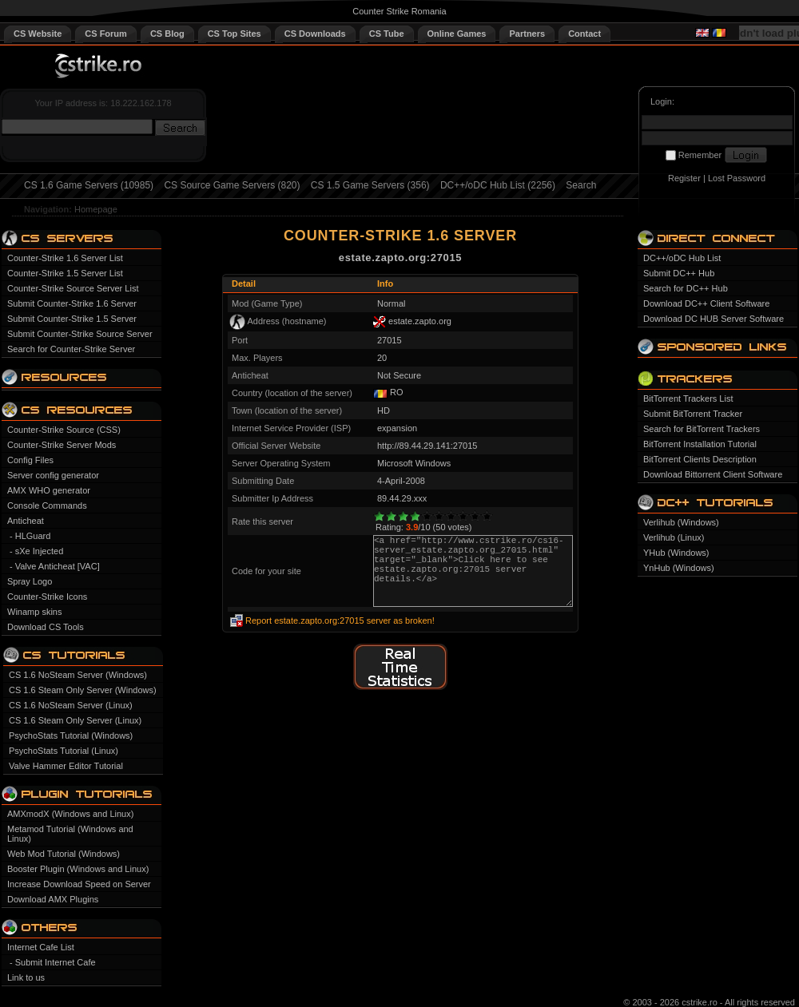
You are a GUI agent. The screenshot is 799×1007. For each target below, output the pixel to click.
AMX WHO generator (48, 490)
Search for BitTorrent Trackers (701, 429)
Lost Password (736, 178)
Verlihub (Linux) (673, 537)
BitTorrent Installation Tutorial (700, 444)
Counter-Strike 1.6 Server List (65, 258)
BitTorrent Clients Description (700, 459)
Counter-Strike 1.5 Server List (65, 273)
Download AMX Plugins (52, 899)
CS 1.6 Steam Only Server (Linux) (75, 720)
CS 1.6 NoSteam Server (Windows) (78, 675)
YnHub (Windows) (678, 568)
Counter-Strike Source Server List (72, 288)
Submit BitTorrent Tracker (692, 413)
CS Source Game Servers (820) (232, 185)
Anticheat (25, 520)
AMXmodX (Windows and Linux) (70, 814)
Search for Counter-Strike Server (71, 349)
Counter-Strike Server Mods (61, 445)
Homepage (95, 209)
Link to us (26, 977)
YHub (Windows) (676, 552)
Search (581, 185)
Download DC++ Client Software (706, 303)
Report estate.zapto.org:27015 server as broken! (340, 620)
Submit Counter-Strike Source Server (80, 334)
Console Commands (47, 505)
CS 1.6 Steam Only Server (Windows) (83, 690)
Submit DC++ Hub (678, 273)
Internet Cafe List (40, 947)
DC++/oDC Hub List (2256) (497, 185)
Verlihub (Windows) (681, 522)
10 (487, 516)
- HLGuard (30, 536)
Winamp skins (34, 611)
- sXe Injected (36, 551)
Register (684, 178)
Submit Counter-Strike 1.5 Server (72, 318)
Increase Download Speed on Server (79, 884)
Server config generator (53, 475)
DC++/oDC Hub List (682, 258)
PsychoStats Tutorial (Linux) (63, 750)
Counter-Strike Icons (47, 596)
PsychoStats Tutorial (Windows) (71, 735)
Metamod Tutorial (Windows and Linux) (70, 833)
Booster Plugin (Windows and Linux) (78, 869)
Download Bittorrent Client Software (712, 474)
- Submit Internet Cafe (53, 962)
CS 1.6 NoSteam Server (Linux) (71, 705)
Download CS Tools (45, 627)
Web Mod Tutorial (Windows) (63, 853)
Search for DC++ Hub (685, 288)
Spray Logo (29, 581)
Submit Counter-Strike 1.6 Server (72, 303)
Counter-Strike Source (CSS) (64, 429)
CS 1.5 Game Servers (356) (370, 185)
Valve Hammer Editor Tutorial (66, 766)
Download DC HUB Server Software (713, 318)
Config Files (30, 460)
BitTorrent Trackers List (688, 398)
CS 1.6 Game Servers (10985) (88, 185)
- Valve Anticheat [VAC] (55, 566)
